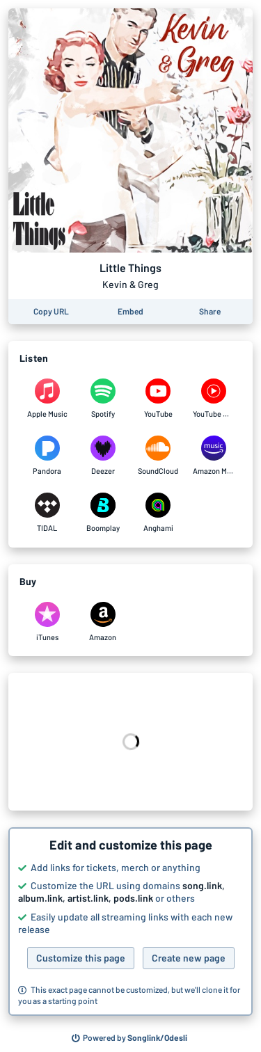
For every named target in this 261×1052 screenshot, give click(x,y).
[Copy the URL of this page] (51, 311)
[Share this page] (210, 311)
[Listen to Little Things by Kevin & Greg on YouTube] (159, 399)
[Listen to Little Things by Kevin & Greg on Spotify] (103, 399)
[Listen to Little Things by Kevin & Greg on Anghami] (159, 513)
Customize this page (80, 958)
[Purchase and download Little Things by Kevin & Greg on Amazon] (103, 622)
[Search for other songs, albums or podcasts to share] (129, 1038)
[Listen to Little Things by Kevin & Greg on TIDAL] (47, 513)
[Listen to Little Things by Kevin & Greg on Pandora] (47, 456)
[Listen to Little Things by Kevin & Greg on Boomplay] (103, 513)
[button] (130, 922)
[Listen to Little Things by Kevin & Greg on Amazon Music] (214, 456)
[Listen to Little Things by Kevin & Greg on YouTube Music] (214, 399)
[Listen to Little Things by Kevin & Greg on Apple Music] (47, 399)
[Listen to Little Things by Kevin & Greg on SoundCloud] (159, 456)
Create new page (189, 958)
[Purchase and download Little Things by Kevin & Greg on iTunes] (47, 622)
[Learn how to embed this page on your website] (130, 311)
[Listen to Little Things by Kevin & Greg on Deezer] (103, 456)
